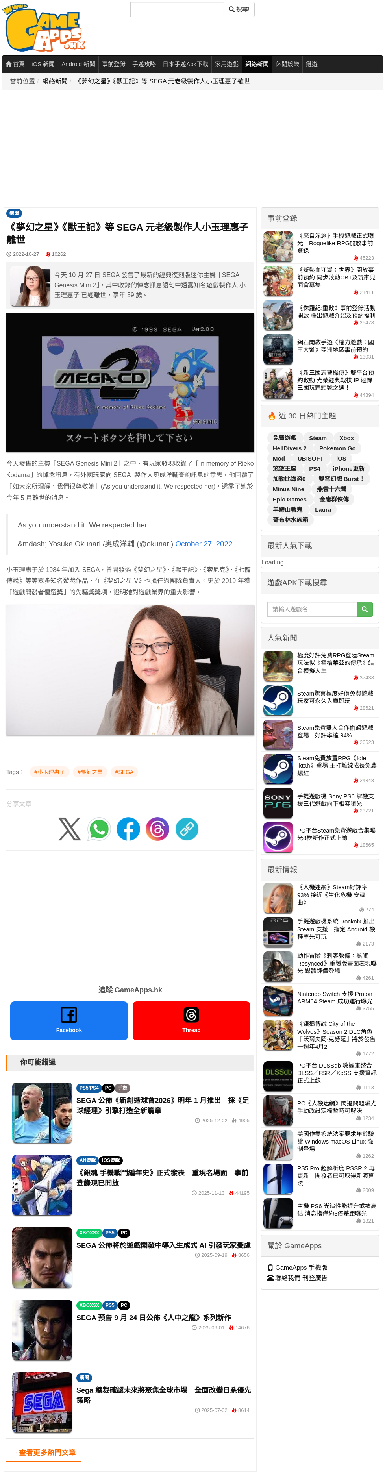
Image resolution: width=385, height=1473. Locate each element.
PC (108, 1088)
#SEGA (124, 772)
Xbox (346, 438)
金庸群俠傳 (334, 499)
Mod (280, 458)
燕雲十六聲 (331, 489)
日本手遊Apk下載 (185, 64)
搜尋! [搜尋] (239, 9)
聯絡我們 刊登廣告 (297, 1278)
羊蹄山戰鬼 (288, 509)
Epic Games (290, 499)
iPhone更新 (349, 468)
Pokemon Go (337, 448)
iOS (341, 458)
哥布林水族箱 (290, 519)
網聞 (14, 213)
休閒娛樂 (287, 64)
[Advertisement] (178, 149)
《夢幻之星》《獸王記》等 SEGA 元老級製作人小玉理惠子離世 (162, 81)
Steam (318, 438)
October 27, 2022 (203, 544)
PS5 (110, 1233)
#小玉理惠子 (49, 772)
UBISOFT (311, 458)
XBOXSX (89, 1233)
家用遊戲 (227, 64)
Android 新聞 (78, 64)
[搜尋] (177, 9)
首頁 (15, 64)
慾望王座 (285, 468)
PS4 (315, 468)
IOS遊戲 (111, 1160)
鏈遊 (312, 64)
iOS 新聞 (43, 64)
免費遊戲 (285, 438)
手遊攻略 (144, 64)
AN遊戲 (88, 1160)
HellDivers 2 (290, 448)
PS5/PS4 (89, 1088)
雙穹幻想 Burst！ (341, 479)
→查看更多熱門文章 (44, 1453)
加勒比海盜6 (290, 479)
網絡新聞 (257, 64)
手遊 (122, 1088)
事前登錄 (114, 64)
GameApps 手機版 (297, 1267)
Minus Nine (289, 489)
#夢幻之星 (90, 772)
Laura (323, 509)
